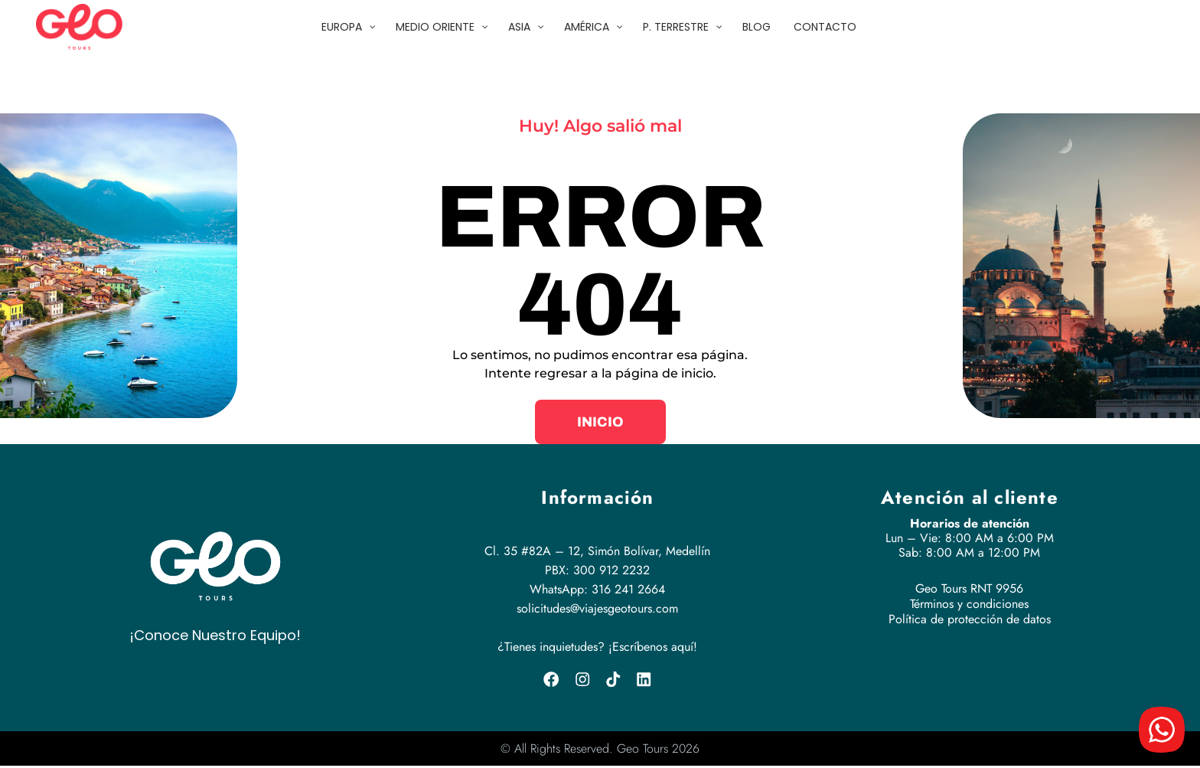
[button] (600, 422)
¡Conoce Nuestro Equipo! (215, 636)
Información (597, 497)
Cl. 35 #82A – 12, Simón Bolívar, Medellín (597, 551)
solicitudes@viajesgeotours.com (597, 608)
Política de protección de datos (970, 619)
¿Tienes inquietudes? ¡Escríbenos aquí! (597, 646)
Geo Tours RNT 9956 (969, 588)
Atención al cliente (969, 497)
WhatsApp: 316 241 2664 (597, 589)
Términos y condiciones (969, 604)
